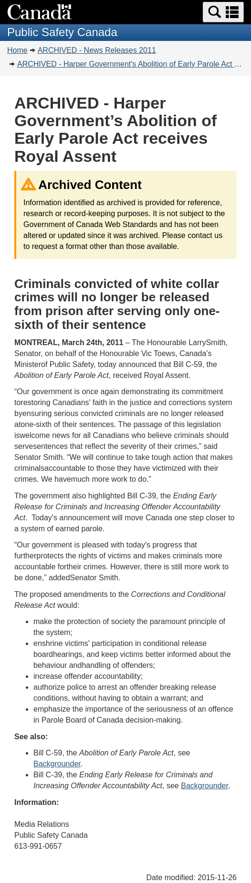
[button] (223, 12)
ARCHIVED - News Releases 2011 (97, 50)
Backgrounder (57, 764)
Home (17, 50)
